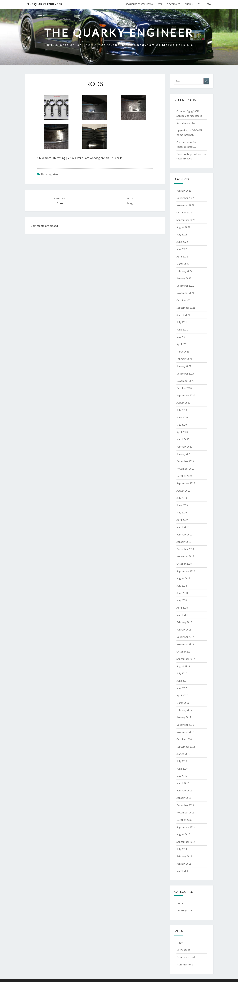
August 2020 (183, 402)
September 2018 (185, 571)
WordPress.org (184, 964)
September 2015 (185, 827)
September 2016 (185, 746)
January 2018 (183, 629)
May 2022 (181, 249)
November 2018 (185, 556)
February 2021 (184, 358)
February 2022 (184, 271)
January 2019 (183, 541)
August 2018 (183, 578)
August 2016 (183, 753)
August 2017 (183, 666)
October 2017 (184, 651)
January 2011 (183, 863)
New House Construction (139, 4)
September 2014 (185, 841)
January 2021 (183, 366)
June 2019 (182, 505)
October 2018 (184, 563)
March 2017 (182, 702)
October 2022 (184, 212)
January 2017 (183, 717)
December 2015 (185, 805)
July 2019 (181, 498)
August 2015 (183, 834)
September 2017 (185, 658)
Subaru (189, 4)
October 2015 (184, 819)
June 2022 (182, 241)
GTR (160, 4)
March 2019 (182, 527)
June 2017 (182, 680)
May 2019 (181, 512)
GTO (209, 4)
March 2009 (182, 871)
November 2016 (185, 732)
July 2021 (181, 322)
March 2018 (182, 615)
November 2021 (185, 293)
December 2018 (185, 549)
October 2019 (184, 476)
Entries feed (183, 949)
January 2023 (183, 190)
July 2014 (181, 849)
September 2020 (185, 395)
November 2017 (185, 644)
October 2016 (184, 739)
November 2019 (185, 468)
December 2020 (185, 373)
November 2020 (185, 380)
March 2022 (182, 263)
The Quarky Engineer (44, 4)
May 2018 (181, 600)
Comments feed (185, 957)
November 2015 (185, 812)
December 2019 (185, 461)
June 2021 (182, 329)
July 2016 (181, 761)
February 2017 (184, 710)
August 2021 (183, 315)
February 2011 (184, 856)
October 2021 (184, 300)
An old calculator (186, 123)
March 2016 (182, 783)
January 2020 (183, 454)
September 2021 (185, 307)
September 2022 (185, 220)
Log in (179, 942)
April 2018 (182, 607)
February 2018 (184, 622)
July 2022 (181, 234)
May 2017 (181, 688)
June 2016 (182, 768)
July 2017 (181, 673)
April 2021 (182, 344)
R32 (200, 4)
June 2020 (182, 417)
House (180, 903)
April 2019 (182, 519)
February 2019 (184, 534)
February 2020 (184, 446)
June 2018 (182, 593)
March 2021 (182, 351)
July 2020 (181, 410)
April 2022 (182, 256)
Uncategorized (50, 174)
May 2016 (181, 776)
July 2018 (181, 585)
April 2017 (182, 695)
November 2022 (185, 205)
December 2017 (185, 636)
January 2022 (183, 278)
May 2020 (181, 424)
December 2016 (185, 724)
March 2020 (182, 439)
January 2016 (183, 797)
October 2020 (184, 388)
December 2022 (185, 198)
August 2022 (183, 227)
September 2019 (185, 483)
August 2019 (183, 490)
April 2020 (182, 432)
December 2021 (185, 285)
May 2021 (181, 337)
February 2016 (184, 790)
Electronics (173, 4)
